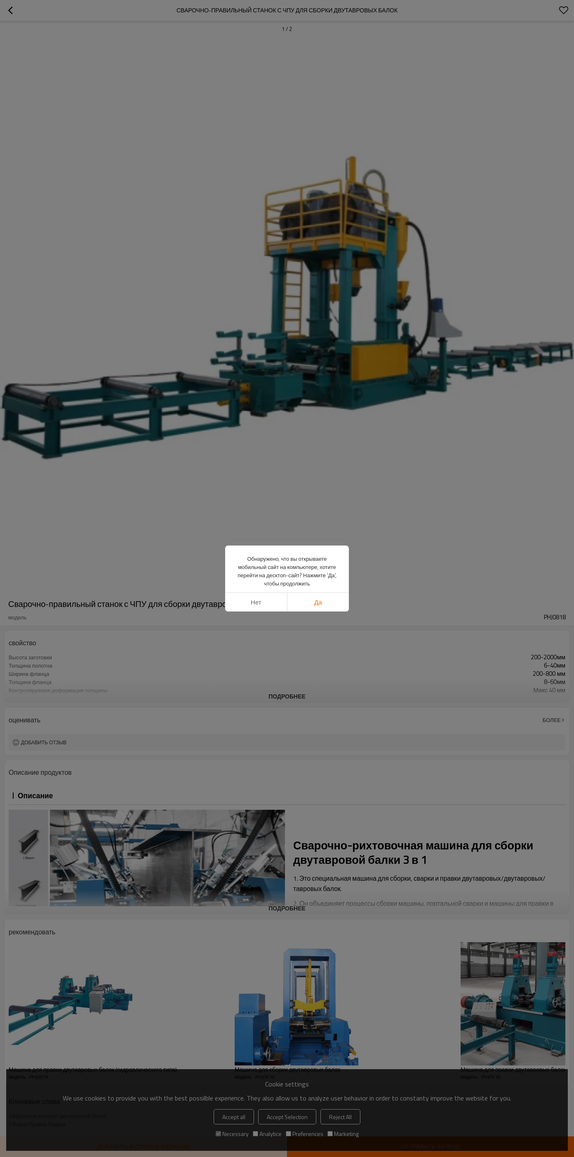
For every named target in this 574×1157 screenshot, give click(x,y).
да (318, 602)
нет (256, 602)
